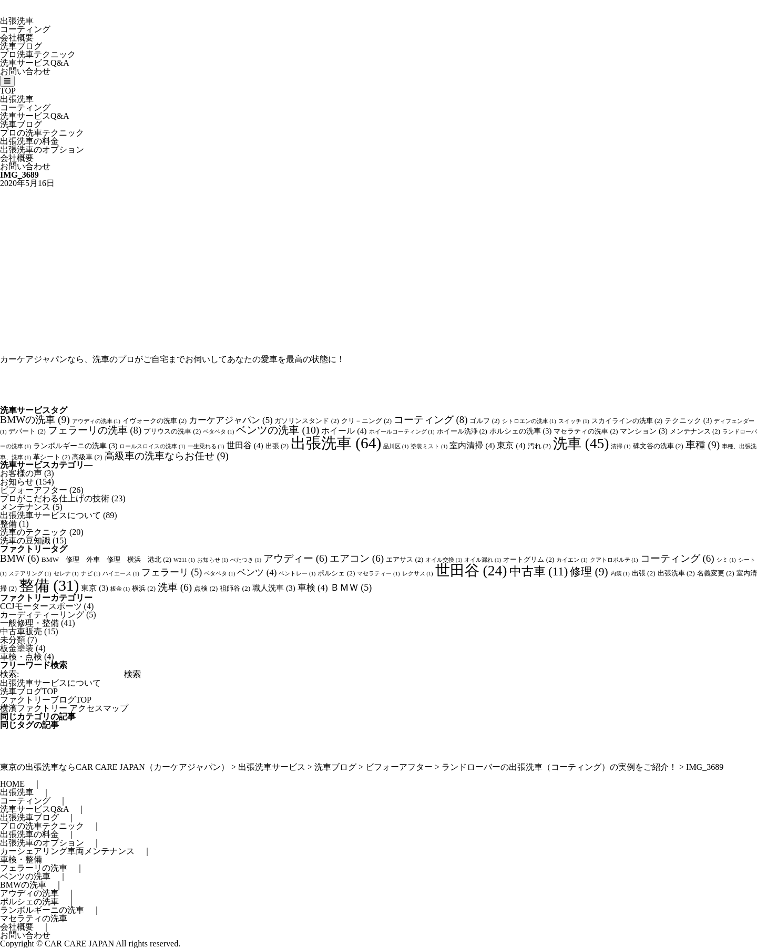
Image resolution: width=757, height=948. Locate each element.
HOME (12, 783)
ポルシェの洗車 (29, 901)
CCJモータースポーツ (41, 606)
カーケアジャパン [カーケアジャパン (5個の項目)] (231, 420)
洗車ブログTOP (29, 691)
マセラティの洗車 (33, 918)
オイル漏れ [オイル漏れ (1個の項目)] (482, 560)
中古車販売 (21, 631)
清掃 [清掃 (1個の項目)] (620, 446)
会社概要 (17, 37)
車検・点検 (21, 656)
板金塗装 (17, 648)
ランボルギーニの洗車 (42, 909)
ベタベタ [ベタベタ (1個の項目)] (218, 432)
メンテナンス (25, 506)
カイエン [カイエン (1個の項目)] (571, 560)
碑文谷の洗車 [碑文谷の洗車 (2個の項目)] (658, 446)
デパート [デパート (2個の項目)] (26, 431)
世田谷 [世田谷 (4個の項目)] (245, 445)
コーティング (25, 29)
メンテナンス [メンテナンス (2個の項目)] (695, 431)
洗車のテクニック (33, 532)
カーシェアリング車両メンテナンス (67, 851)
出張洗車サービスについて (50, 515)
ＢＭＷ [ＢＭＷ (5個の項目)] (351, 587)
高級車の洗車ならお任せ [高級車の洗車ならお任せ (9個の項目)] (167, 455)
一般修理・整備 (29, 623)
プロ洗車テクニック (38, 54)
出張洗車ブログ (29, 817)
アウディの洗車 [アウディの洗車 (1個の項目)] (96, 421)
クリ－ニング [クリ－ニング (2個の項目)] (366, 421)
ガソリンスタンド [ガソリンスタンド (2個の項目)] (306, 421)
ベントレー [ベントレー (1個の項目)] (297, 573)
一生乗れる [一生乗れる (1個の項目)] (206, 446)
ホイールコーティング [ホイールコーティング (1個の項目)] (402, 432)
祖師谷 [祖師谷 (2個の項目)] (235, 588)
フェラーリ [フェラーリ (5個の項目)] (171, 572)
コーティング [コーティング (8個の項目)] (430, 419)
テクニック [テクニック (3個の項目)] (688, 420)
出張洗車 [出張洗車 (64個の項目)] (336, 443)
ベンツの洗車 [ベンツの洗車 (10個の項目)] (277, 430)
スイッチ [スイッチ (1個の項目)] (573, 421)
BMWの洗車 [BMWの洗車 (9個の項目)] (35, 419)
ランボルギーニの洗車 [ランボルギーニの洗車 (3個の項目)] (75, 445)
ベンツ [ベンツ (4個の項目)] (257, 573)
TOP (8, 90)
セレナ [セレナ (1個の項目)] (66, 573)
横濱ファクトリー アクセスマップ (64, 708)
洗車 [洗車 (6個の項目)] (175, 587)
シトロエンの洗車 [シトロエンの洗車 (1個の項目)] (529, 421)
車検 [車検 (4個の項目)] (313, 588)
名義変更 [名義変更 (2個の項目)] (715, 573)
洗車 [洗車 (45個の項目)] (581, 443)
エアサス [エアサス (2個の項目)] (404, 559)
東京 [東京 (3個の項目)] (94, 587)
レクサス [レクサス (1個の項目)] (417, 573)
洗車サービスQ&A (34, 62)
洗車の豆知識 (25, 540)
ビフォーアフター (33, 490)
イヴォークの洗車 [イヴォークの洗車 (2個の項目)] (154, 421)
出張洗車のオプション (42, 149)
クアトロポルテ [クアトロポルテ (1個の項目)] (614, 560)
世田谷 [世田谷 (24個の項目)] (471, 570)
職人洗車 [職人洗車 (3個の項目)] (273, 587)
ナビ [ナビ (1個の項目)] (90, 573)
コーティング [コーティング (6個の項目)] (677, 558)
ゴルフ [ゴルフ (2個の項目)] (484, 421)
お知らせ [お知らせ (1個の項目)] (212, 560)
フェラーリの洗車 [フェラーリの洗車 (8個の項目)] (94, 430)
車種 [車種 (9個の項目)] (703, 444)
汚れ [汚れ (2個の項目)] (539, 446)
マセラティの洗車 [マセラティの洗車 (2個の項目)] (586, 431)
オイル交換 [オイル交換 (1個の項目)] (443, 560)
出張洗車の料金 (29, 141)
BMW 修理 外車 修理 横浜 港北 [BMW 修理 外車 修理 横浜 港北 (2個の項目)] (106, 559)
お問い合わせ (25, 71)
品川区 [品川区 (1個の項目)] (395, 446)
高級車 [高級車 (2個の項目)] (87, 457)
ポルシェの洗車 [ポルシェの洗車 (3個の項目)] (520, 431)
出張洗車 (17, 20)
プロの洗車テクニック (42, 132)
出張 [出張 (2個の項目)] (277, 446)
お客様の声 (21, 473)
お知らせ (17, 481)
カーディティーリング (42, 614)
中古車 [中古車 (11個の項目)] (538, 571)
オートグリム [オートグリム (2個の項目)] (528, 559)
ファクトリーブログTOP (45, 699)
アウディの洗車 (29, 893)
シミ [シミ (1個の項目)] (726, 560)
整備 (8, 523)
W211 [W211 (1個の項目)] (184, 560)
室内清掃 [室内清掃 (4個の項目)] (472, 445)
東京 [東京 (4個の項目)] (511, 445)
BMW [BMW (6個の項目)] (19, 558)
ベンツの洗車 (25, 876)
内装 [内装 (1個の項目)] (620, 573)
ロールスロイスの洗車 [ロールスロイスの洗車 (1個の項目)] (152, 446)
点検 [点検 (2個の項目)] (206, 588)
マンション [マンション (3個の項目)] (643, 431)
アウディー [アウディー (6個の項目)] (295, 558)
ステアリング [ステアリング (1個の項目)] (29, 573)
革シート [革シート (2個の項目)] (51, 457)
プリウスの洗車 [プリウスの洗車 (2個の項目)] (172, 431)
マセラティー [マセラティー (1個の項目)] (378, 573)
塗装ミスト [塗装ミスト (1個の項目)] (429, 446)
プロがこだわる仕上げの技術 (54, 498)
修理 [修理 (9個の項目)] (589, 571)
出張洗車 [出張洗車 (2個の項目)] (676, 573)
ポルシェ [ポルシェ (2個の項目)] (336, 573)
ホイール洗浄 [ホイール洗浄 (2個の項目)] (462, 431)
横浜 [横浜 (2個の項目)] (144, 588)
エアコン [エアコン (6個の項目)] (357, 558)
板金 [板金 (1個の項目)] (120, 589)
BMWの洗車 (23, 884)
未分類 (12, 639)
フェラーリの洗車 (33, 867)
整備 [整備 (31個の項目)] (49, 585)
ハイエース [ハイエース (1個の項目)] (121, 573)
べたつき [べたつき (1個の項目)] (245, 560)
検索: (9, 673)
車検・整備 (21, 859)
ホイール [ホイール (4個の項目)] (343, 430)
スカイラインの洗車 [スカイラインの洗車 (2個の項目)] (626, 421)
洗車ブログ (21, 46)
